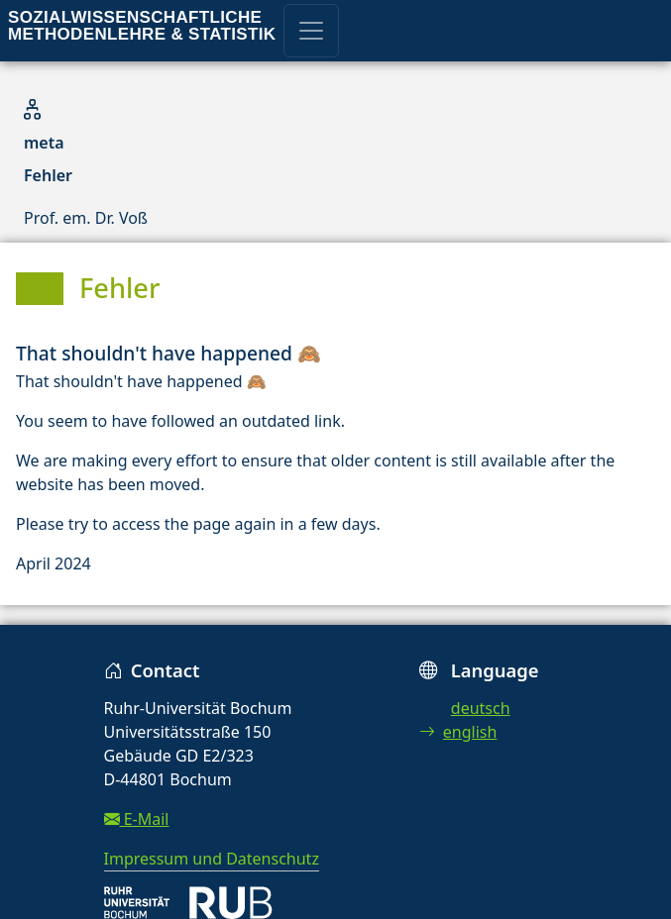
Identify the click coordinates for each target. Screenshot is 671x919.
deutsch (480, 708)
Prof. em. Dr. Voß (86, 218)
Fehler (48, 175)
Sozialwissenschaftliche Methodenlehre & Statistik (142, 26)
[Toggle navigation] (311, 30)
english (458, 732)
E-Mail (136, 819)
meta (44, 142)
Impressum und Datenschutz (211, 858)
